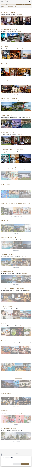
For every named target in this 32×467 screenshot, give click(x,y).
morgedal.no (28, 117)
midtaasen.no (18, 65)
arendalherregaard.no (26, 169)
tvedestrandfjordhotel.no (4, 152)
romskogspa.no (20, 239)
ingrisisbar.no (23, 413)
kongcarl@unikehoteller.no (12, 6)
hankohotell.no (3, 187)
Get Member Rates (9, 4)
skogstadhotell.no (23, 256)
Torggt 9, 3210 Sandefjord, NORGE (7, 7)
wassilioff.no (20, 14)
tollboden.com (26, 308)
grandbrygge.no (19, 360)
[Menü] (30, 1)
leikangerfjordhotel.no (19, 100)
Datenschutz (2, 455)
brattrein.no (18, 222)
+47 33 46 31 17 (4, 6)
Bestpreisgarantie (3, 454)
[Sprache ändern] (30, 7)
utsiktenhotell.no (24, 273)
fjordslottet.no (19, 205)
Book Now (23, 4)
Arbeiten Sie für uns (3, 453)
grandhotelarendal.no (16, 82)
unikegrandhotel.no (19, 48)
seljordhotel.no (18, 134)
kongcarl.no (18, 31)
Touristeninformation (19, 453)
